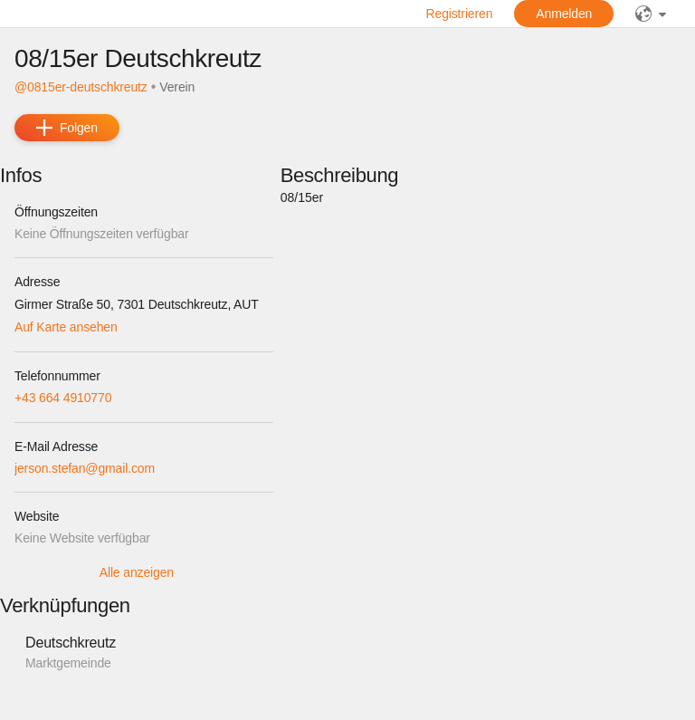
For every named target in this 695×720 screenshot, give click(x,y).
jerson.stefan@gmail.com (84, 468)
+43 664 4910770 (62, 397)
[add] (66, 127)
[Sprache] (650, 13)
